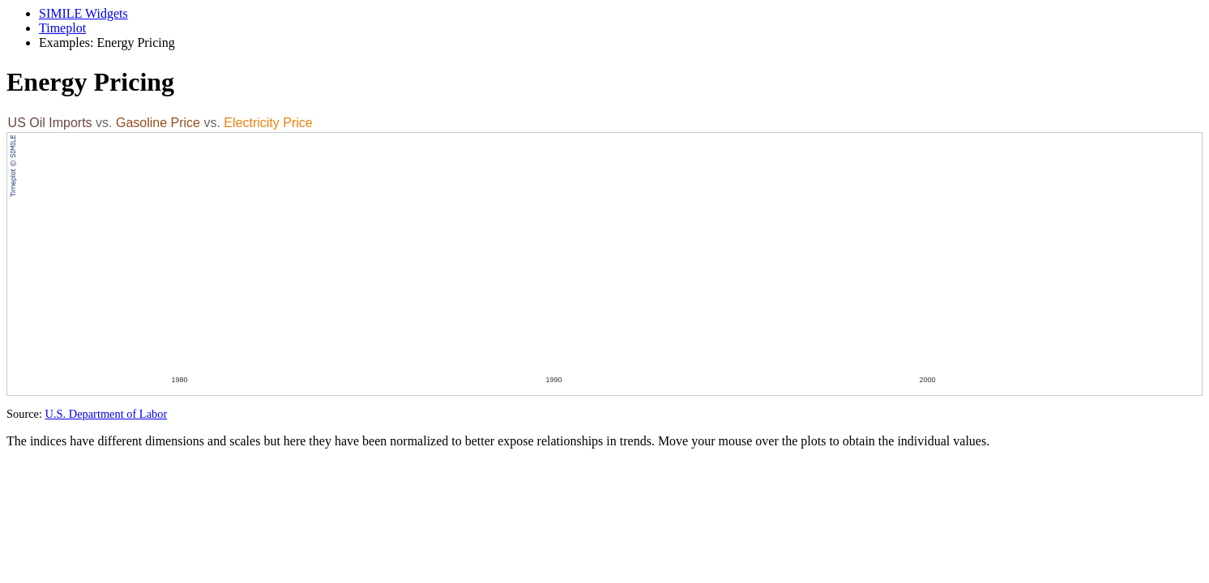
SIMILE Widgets (83, 13)
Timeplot (62, 28)
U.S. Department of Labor (106, 413)
